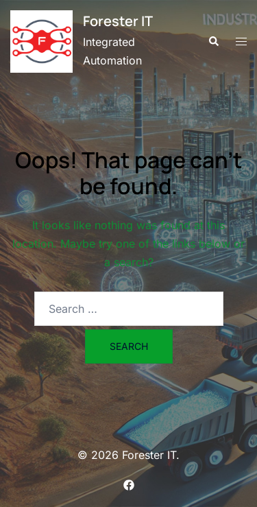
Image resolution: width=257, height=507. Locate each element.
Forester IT (118, 21)
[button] (213, 41)
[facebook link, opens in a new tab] (128, 484)
